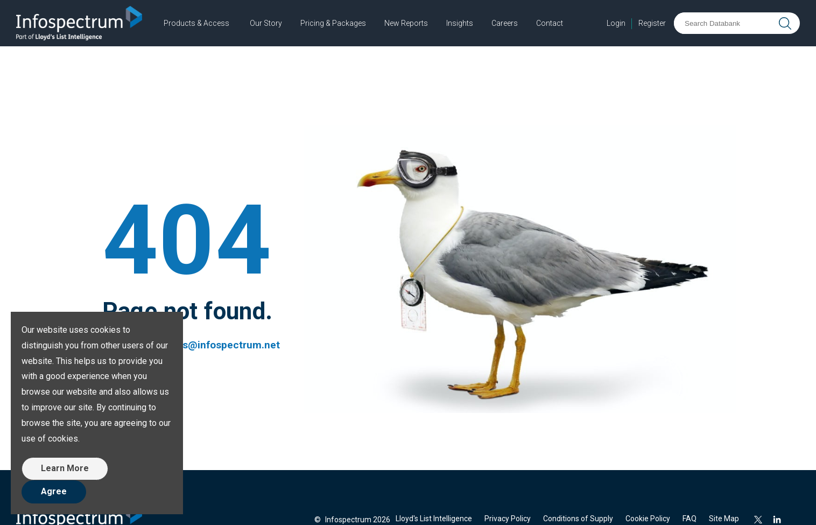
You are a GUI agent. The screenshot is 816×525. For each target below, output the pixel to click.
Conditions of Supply (578, 518)
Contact (549, 23)
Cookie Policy (647, 518)
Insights (459, 23)
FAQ (690, 518)
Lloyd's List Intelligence (434, 518)
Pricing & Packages (333, 23)
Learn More (65, 468)
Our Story (266, 23)
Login (616, 23)
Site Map (724, 518)
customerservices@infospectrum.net (191, 345)
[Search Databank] (725, 23)
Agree (54, 491)
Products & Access (196, 23)
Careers (504, 23)
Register (652, 23)
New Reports (406, 23)
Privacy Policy (507, 518)
